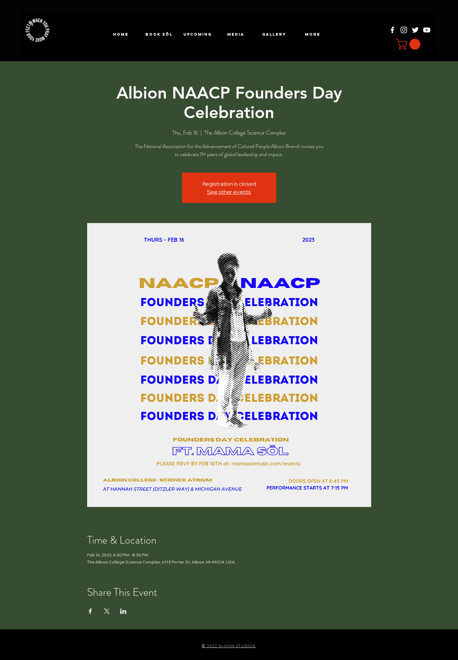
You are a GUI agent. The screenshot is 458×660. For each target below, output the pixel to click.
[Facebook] (392, 30)
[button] (197, 34)
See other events (229, 191)
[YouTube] (426, 30)
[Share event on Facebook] (90, 611)
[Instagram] (403, 30)
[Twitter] (415, 30)
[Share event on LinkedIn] (123, 611)
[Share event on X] (107, 611)
